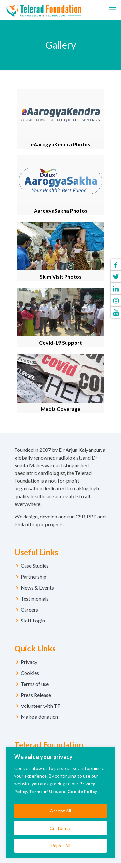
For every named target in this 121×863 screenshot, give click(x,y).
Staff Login (33, 620)
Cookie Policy (82, 791)
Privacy (29, 662)
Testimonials (35, 598)
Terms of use (35, 684)
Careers (29, 609)
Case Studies (35, 566)
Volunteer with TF (40, 706)
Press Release (36, 695)
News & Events (37, 587)
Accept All (60, 810)
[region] (60, 802)
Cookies (30, 673)
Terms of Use (43, 791)
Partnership (33, 577)
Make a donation (39, 717)
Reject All (60, 845)
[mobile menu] (112, 9)
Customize (60, 828)
